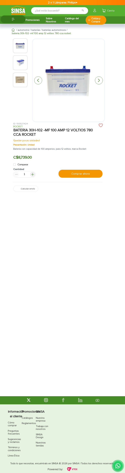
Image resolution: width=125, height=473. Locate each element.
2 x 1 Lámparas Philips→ (62, 2)
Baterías (35, 30)
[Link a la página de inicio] (13, 30)
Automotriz (23, 30)
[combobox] (57, 10)
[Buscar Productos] (84, 10)
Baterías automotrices (54, 30)
